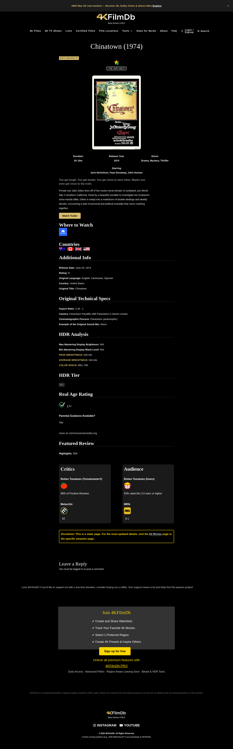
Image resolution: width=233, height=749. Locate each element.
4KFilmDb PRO (116, 666)
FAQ (174, 31)
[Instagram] (105, 725)
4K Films (35, 31)
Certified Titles (85, 31)
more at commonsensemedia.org (78, 433)
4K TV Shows (53, 31)
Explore (157, 5)
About (164, 31)
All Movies (155, 534)
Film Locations (108, 31)
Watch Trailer (69, 215)
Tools (125, 31)
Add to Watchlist (69, 58)
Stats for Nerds (146, 31)
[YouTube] (129, 725)
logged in (78, 569)
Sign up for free (115, 651)
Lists (69, 31)
